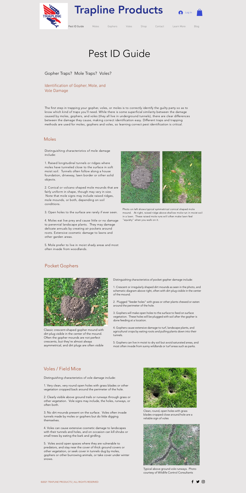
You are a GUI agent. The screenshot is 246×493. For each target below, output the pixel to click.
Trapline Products (119, 9)
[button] (200, 12)
